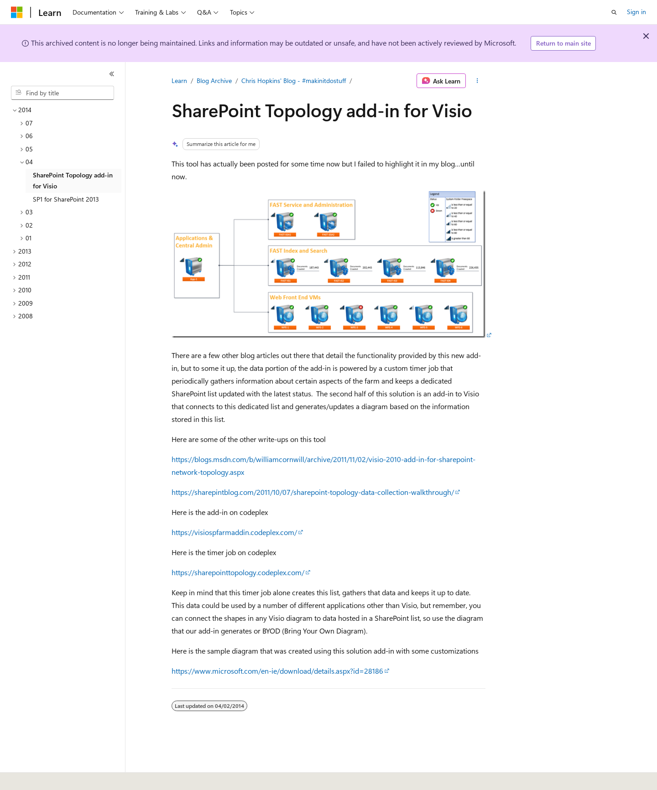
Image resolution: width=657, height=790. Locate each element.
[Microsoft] (17, 12)
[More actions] (477, 80)
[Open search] (614, 12)
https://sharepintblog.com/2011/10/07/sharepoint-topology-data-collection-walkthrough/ (313, 492)
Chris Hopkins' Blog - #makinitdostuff (293, 80)
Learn (179, 80)
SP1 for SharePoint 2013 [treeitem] (66, 199)
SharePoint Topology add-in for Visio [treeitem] (73, 181)
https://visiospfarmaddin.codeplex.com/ (234, 532)
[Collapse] (111, 74)
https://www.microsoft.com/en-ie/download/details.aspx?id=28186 (277, 671)
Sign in (636, 11)
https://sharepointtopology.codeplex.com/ (238, 572)
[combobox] (62, 93)
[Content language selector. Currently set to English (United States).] (52, 776)
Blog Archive (214, 80)
